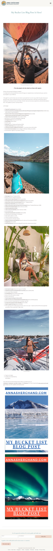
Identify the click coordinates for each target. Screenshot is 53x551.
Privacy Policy (42, 549)
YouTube (36, 549)
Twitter (19, 383)
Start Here (13, 549)
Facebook (27, 549)
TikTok (23, 549)
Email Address (21, 535)
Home (9, 549)
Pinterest (26, 383)
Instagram (5, 383)
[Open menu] (50, 3)
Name (3, 535)
